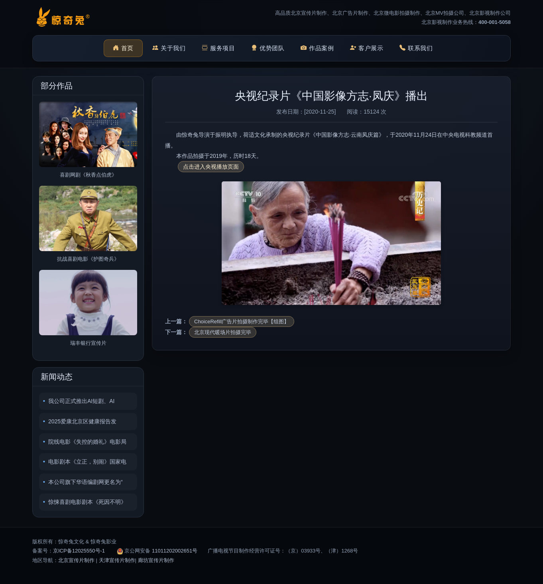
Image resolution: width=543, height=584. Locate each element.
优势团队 (268, 48)
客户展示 (367, 48)
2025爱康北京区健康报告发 (82, 421)
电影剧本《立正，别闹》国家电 (87, 461)
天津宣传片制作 (117, 560)
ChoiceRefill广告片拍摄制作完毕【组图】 (241, 321)
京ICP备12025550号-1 (79, 551)
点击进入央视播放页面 (211, 166)
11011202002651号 (174, 551)
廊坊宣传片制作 (156, 560)
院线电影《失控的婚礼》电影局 (87, 441)
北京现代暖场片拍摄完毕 (222, 332)
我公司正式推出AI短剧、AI (81, 401)
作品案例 (317, 48)
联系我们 (416, 48)
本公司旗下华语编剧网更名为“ (85, 482)
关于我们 (169, 48)
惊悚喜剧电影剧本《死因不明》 (87, 502)
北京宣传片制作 (76, 560)
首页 (123, 48)
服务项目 (218, 48)
